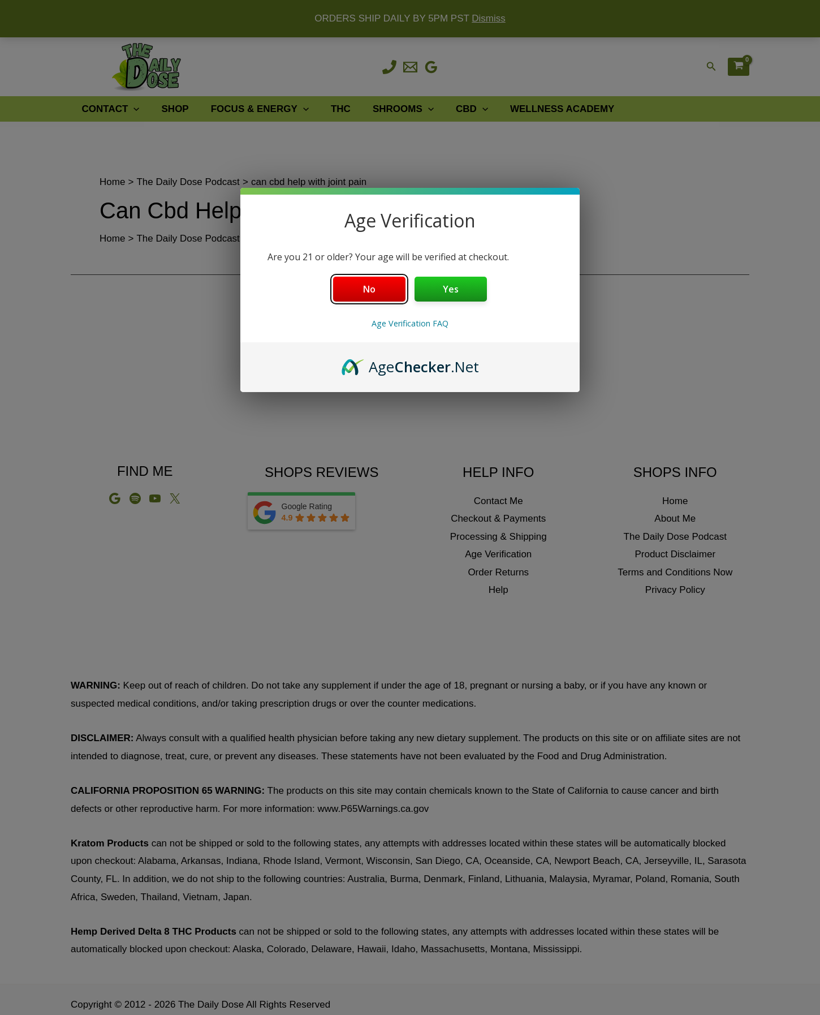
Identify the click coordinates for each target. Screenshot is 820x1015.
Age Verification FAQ (410, 323)
